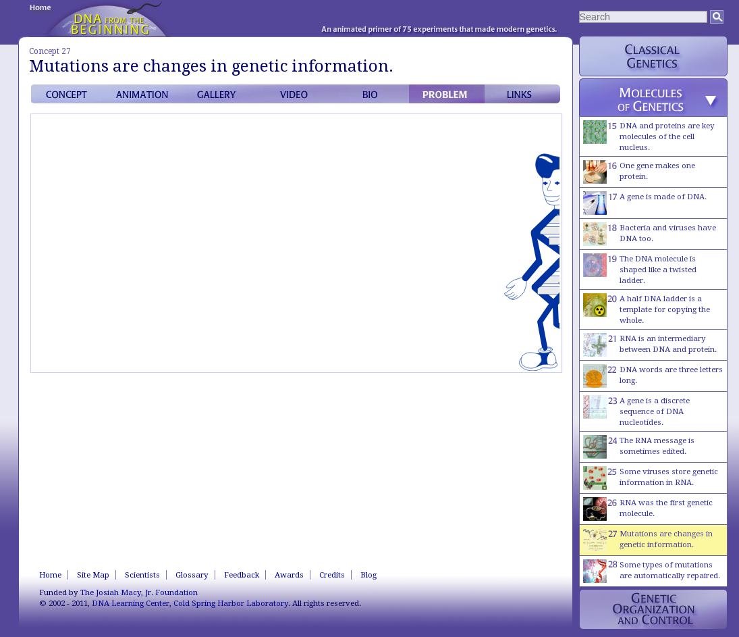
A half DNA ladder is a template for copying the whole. (646, 309)
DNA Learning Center (130, 603)
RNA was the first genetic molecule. (648, 509)
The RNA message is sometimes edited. (638, 447)
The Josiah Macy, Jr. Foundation (139, 592)
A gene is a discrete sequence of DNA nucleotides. (636, 411)
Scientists (142, 575)
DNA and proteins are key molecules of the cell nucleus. (649, 136)
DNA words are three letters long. (653, 376)
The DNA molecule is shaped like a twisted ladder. (639, 269)
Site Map (93, 575)
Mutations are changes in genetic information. (648, 540)
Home (50, 575)
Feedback (241, 575)
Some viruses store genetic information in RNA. (650, 478)
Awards (289, 575)
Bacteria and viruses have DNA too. (649, 234)
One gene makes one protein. (639, 172)
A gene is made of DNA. (645, 203)
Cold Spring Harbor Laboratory (230, 603)
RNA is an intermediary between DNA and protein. (650, 345)
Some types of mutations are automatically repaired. (651, 571)
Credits (332, 575)
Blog (368, 575)
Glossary (192, 575)
